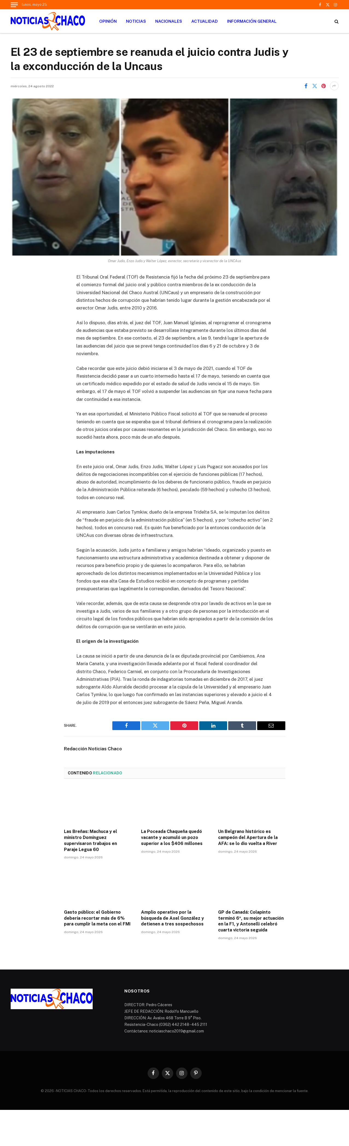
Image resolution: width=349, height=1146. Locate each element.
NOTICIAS (136, 21)
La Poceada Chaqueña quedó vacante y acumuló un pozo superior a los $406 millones (172, 837)
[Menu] (14, 4)
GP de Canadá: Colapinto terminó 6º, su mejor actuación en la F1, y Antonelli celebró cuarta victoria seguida (251, 921)
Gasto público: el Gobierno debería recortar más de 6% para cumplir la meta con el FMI (97, 918)
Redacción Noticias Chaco (93, 748)
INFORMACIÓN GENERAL (252, 21)
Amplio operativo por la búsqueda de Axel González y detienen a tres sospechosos (172, 918)
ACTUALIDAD (204, 21)
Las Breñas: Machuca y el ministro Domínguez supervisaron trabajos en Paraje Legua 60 (90, 840)
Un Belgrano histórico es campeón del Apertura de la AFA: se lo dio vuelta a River (248, 837)
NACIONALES (168, 21)
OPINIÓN (108, 21)
